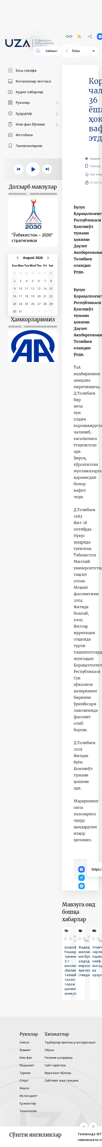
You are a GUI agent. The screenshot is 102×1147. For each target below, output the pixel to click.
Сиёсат (25, 1042)
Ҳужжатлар (28, 1103)
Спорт (24, 1080)
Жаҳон (24, 1088)
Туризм (25, 1073)
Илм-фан (26, 1057)
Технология (28, 1111)
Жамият (95, 158)
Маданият (27, 1065)
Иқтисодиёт (29, 1096)
